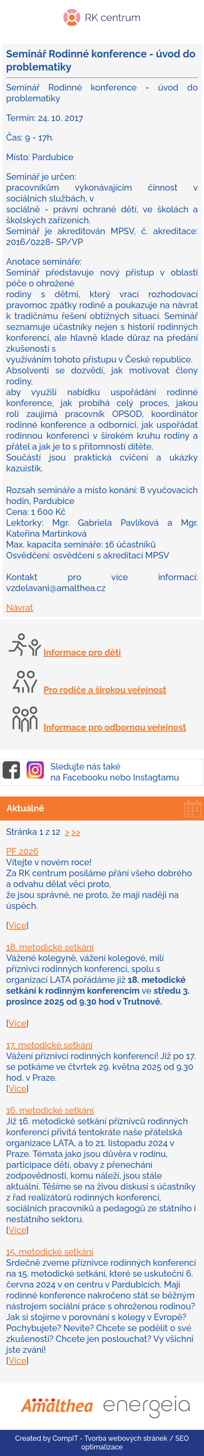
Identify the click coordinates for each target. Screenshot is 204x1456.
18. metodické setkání (50, 947)
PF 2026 (22, 851)
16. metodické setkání (50, 1110)
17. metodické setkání (49, 1045)
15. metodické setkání (49, 1252)
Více (17, 925)
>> (75, 832)
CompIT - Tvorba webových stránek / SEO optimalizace (121, 1442)
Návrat (19, 607)
